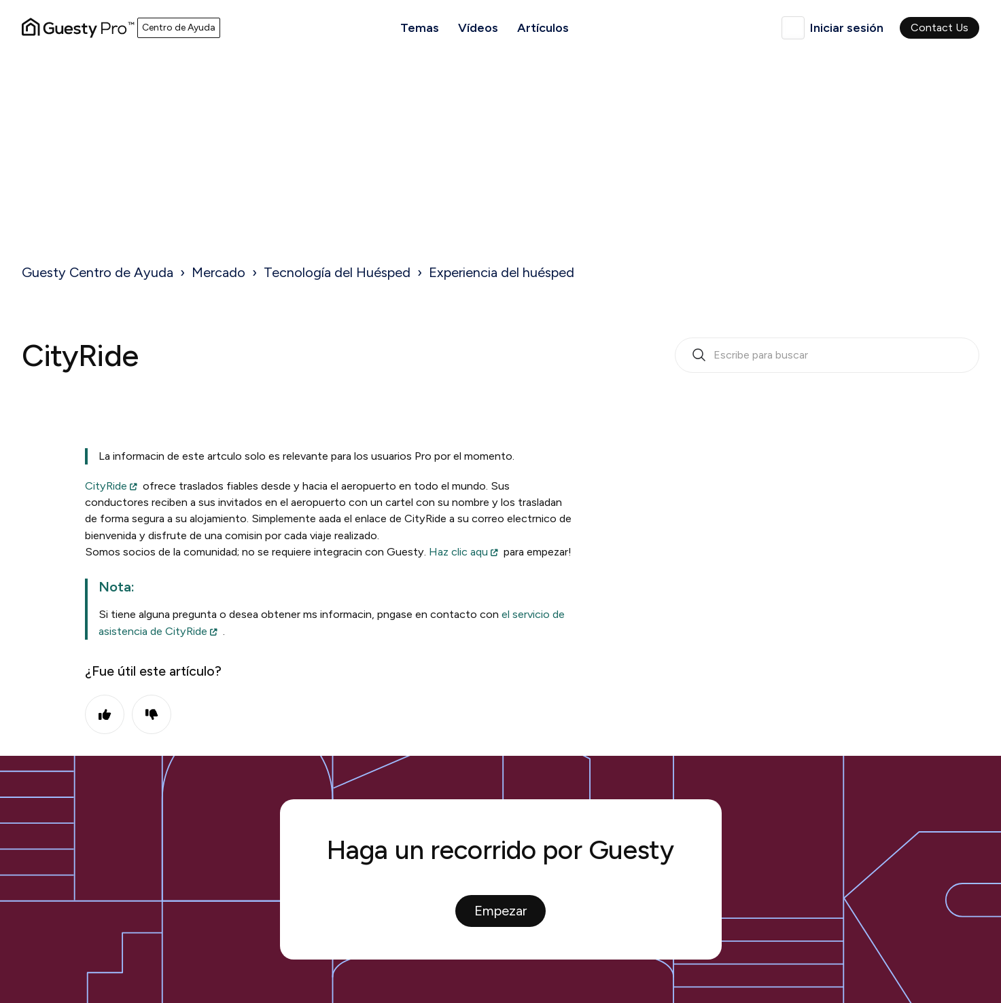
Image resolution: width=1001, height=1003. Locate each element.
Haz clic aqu (458, 551)
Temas (419, 27)
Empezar (500, 910)
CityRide (106, 485)
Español (793, 27)
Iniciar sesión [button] (846, 27)
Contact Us (939, 27)
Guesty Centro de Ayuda (97, 272)
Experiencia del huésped (501, 272)
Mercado (218, 272)
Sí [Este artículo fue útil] (104, 714)
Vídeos (478, 27)
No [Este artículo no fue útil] (151, 714)
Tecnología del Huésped (337, 272)
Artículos (543, 27)
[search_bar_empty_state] (827, 355)
